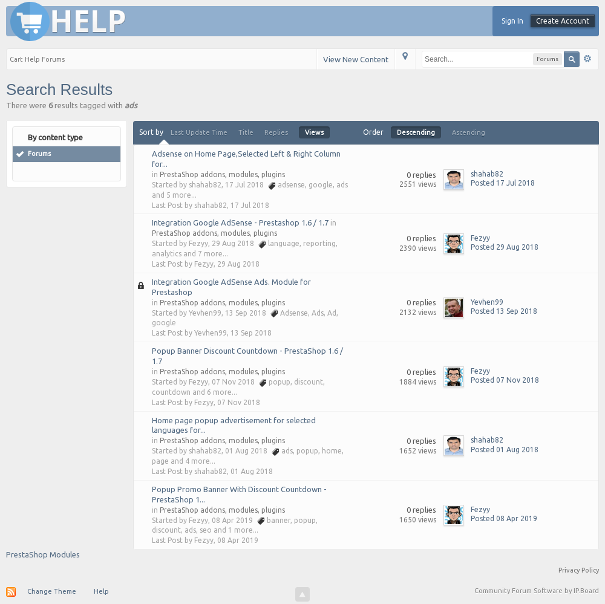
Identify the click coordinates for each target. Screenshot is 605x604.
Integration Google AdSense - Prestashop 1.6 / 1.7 (240, 222)
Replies (276, 132)
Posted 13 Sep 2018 (504, 311)
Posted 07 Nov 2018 (505, 380)
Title (245, 132)
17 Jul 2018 (250, 205)
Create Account (562, 21)
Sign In (512, 21)
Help (101, 591)
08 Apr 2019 (237, 540)
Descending (416, 132)
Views (314, 132)
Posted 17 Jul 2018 (503, 183)
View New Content (355, 59)
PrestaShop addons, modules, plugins (222, 174)
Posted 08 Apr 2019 (504, 518)
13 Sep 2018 (251, 333)
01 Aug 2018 (252, 471)
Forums (39, 153)
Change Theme (51, 591)
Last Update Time (199, 132)
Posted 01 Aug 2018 (504, 449)
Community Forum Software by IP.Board (536, 590)
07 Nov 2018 (238, 402)
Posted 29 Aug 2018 (504, 247)
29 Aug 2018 (238, 264)
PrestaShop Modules (43, 554)
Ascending (468, 132)
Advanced (587, 58)
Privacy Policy (578, 570)
